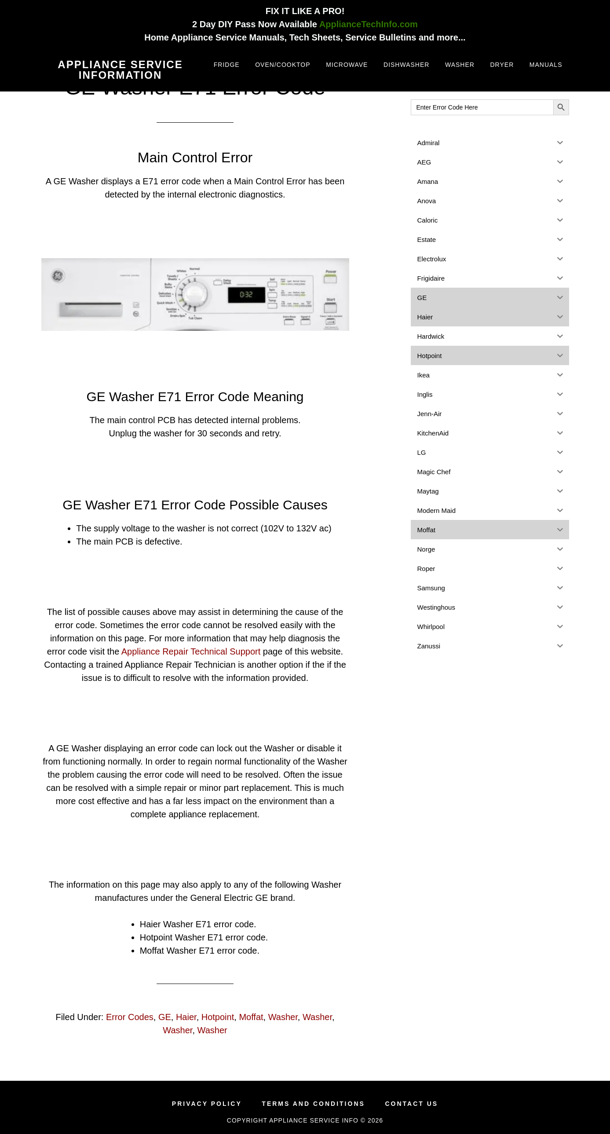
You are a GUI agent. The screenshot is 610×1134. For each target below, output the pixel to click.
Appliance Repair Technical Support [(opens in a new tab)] (191, 651)
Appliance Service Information (120, 70)
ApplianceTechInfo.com (368, 24)
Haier (186, 1017)
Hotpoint (217, 1017)
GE (164, 1017)
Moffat (251, 1017)
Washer (283, 1017)
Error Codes (129, 1017)
